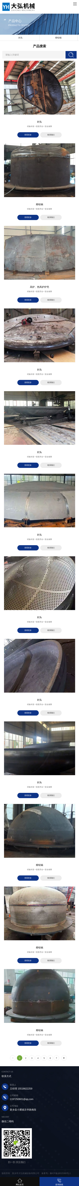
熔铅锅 (58, 37)
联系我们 (51, 135)
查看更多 (28, 135)
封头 (20, 37)
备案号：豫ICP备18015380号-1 (56, 1173)
